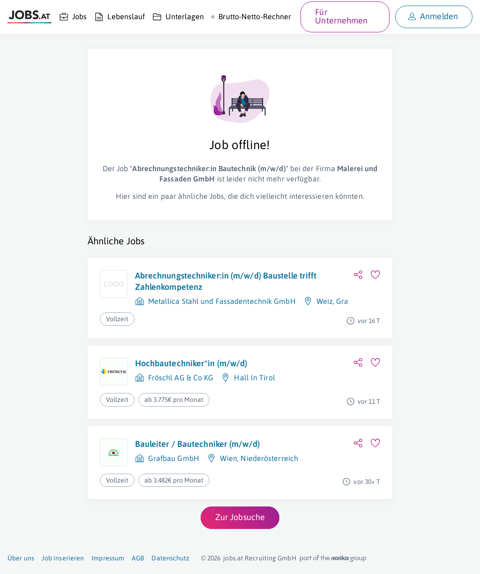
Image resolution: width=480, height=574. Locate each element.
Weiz (324, 301)
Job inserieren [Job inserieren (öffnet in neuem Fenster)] (63, 558)
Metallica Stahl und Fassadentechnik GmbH (222, 301)
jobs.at (233, 558)
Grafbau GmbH (173, 458)
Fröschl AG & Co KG (181, 377)
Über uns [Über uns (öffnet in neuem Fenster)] (21, 558)
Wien (228, 458)
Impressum (107, 558)
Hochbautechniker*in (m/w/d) (191, 363)
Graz (344, 301)
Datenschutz (170, 558)
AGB (138, 558)
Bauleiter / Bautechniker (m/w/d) (197, 444)
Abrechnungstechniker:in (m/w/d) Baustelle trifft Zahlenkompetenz (226, 281)
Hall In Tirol (254, 377)
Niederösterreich (269, 458)
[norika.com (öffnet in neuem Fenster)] (333, 558)
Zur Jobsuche (240, 517)
